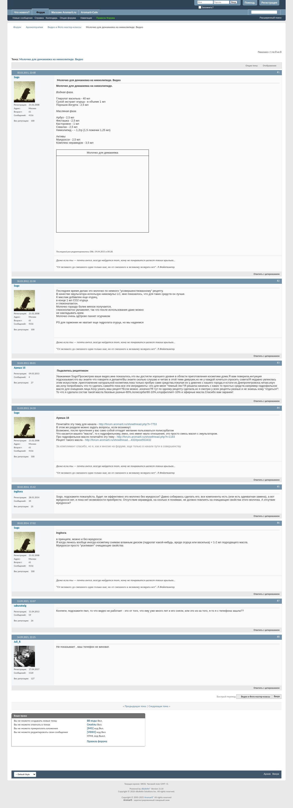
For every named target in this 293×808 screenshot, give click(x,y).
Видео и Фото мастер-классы (64, 27)
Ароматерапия (34, 27)
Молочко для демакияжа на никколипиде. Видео (51, 59)
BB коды (92, 720)
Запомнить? (206, 7)
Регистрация (269, 2)
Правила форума (97, 741)
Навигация (86, 18)
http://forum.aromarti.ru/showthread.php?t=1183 (146, 436)
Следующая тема (158, 706)
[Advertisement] (146, 39)
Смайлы (92, 724)
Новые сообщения (22, 18)
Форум (40, 12)
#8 (278, 636)
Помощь (250, 2)
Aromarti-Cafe (89, 12)
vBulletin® (146, 788)
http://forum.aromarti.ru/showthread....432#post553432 (118, 439)
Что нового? (21, 12)
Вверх (277, 696)
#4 (278, 407)
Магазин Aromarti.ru (63, 12)
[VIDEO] (91, 732)
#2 (278, 280)
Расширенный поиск (270, 17)
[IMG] (90, 728)
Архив (267, 773)
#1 (278, 72)
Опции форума (68, 18)
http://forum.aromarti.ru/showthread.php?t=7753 (128, 424)
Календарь (52, 18)
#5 (278, 486)
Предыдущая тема (135, 706)
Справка (39, 18)
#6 (278, 522)
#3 (278, 362)
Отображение (269, 65)
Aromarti (148, 797)
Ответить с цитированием (265, 274)
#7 (278, 600)
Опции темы (252, 65)
